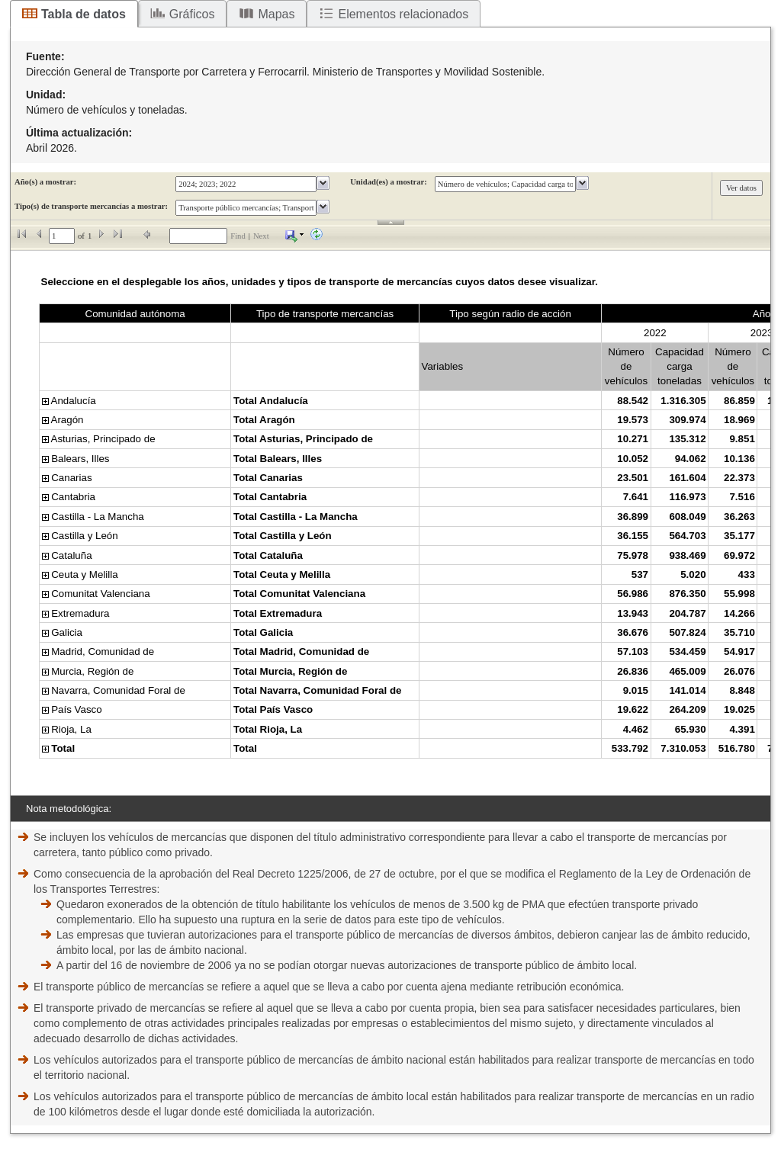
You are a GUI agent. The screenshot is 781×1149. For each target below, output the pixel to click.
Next (261, 236)
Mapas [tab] (276, 14)
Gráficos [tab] (192, 14)
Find (238, 236)
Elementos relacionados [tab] (403, 14)
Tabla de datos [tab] (83, 14)
